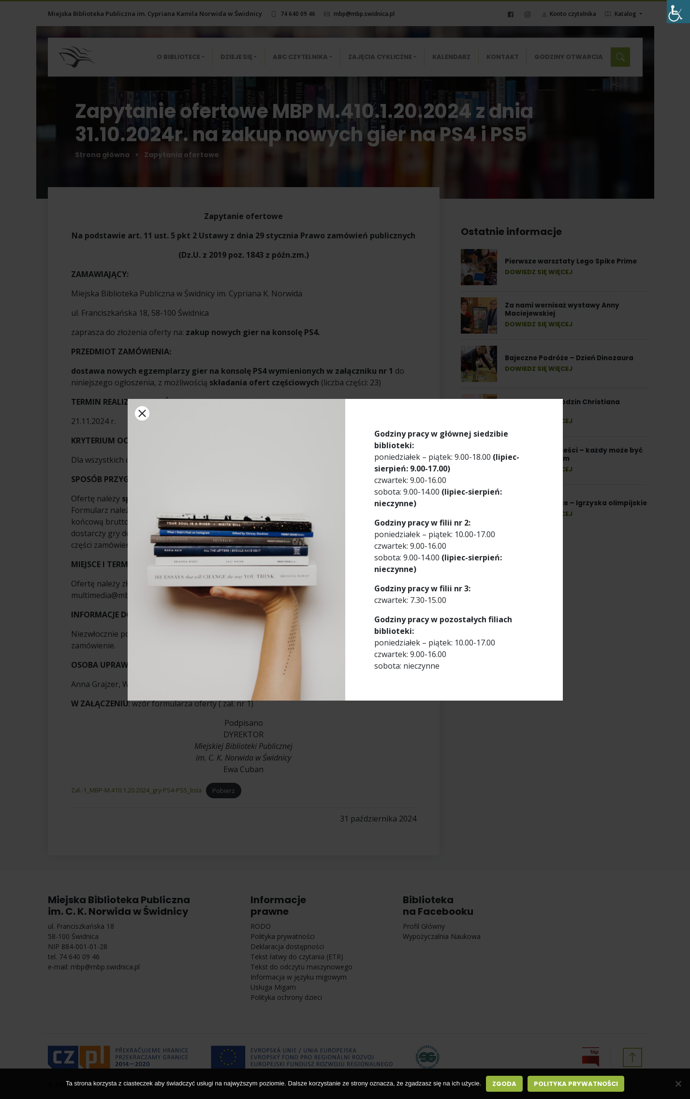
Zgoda (504, 1083)
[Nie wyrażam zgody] (678, 1083)
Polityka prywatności (576, 1083)
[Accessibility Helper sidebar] (678, 11)
